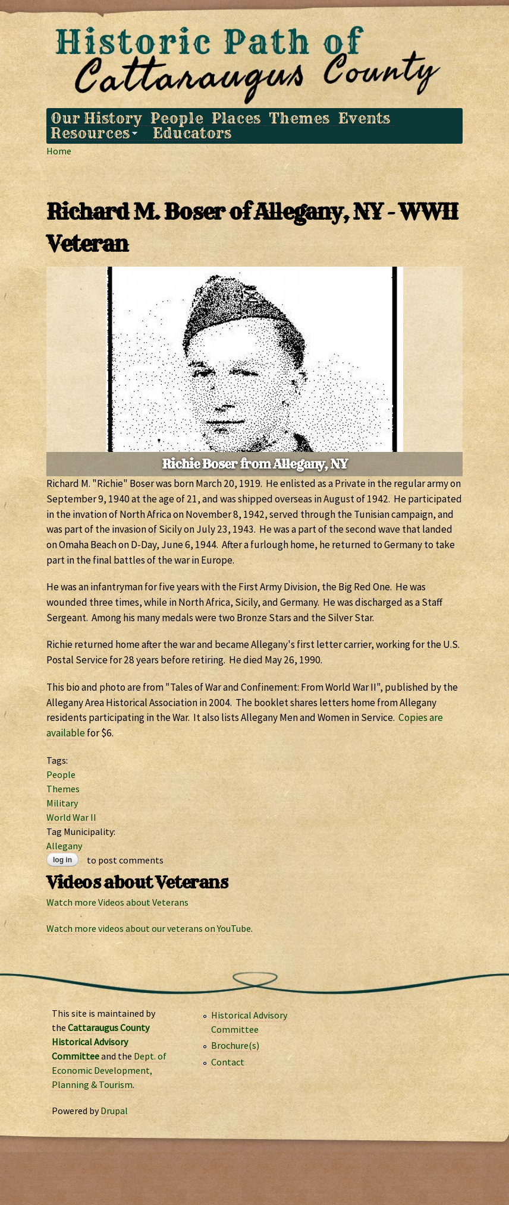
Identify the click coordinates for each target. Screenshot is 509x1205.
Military (62, 803)
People (176, 118)
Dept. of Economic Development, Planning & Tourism (109, 1070)
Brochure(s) (235, 1045)
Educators (192, 133)
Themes (299, 118)
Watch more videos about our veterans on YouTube (148, 928)
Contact (227, 1062)
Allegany (64, 846)
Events (364, 118)
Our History (96, 118)
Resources (91, 133)
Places (236, 118)
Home (58, 151)
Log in (62, 860)
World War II (71, 817)
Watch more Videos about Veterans (117, 902)
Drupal (114, 1111)
